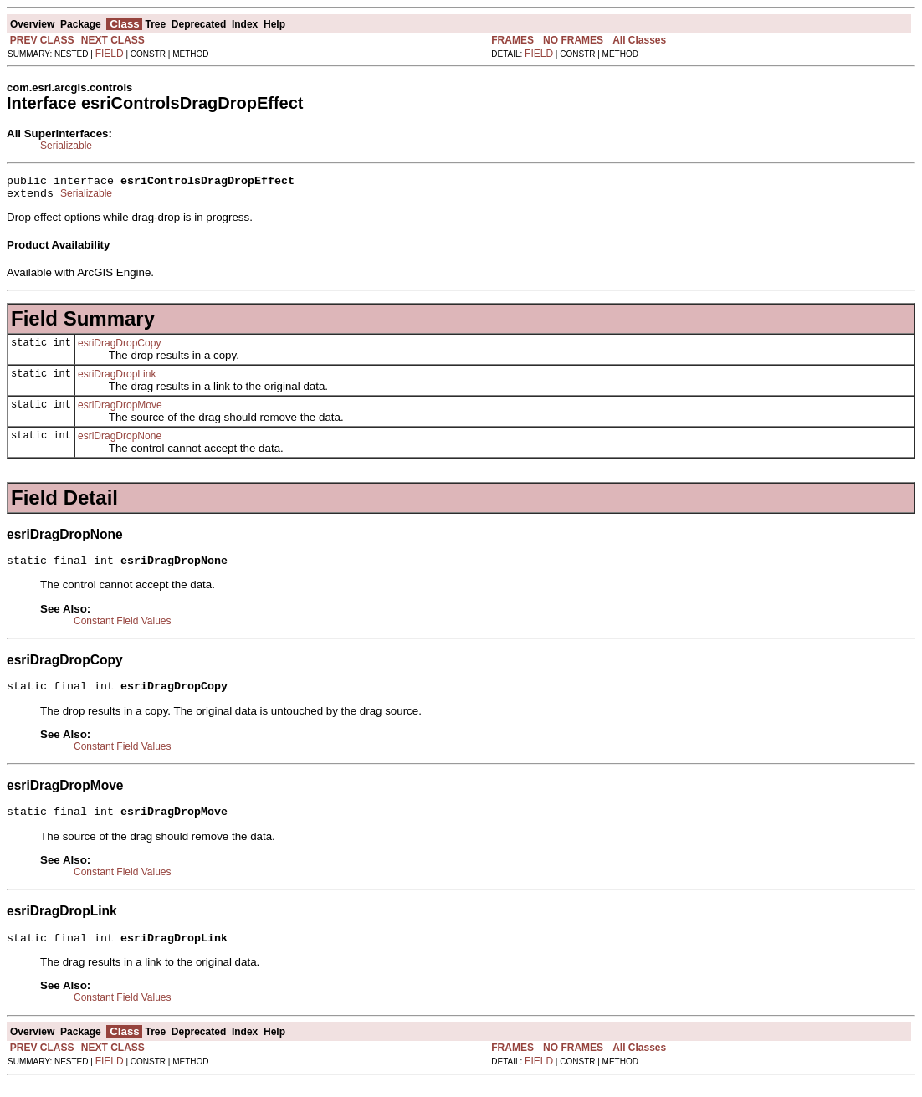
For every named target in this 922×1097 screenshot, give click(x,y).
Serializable (66, 145)
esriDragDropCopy (119, 348)
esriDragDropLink (117, 379)
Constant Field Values (123, 628)
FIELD (109, 53)
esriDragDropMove (120, 410)
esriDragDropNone (119, 441)
